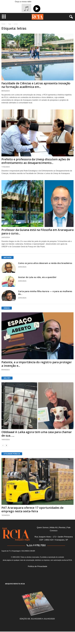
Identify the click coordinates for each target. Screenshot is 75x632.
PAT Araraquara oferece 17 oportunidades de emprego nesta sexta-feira (32, 509)
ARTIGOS (7, 257)
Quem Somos (42, 527)
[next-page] (6, 445)
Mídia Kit (53, 527)
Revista (62, 527)
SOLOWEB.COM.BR (28, 551)
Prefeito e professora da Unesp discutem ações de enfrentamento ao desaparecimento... (35, 161)
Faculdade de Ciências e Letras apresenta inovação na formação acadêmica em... (35, 85)
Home (3, 24)
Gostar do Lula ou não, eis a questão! (37, 277)
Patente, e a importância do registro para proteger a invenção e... (36, 364)
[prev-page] (2, 445)
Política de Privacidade (37, 566)
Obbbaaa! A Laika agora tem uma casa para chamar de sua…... (36, 433)
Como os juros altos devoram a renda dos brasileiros (45, 263)
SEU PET (7, 378)
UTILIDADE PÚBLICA (12, 454)
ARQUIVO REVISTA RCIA (15, 584)
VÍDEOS (7, 308)
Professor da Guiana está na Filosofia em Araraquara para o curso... (37, 231)
